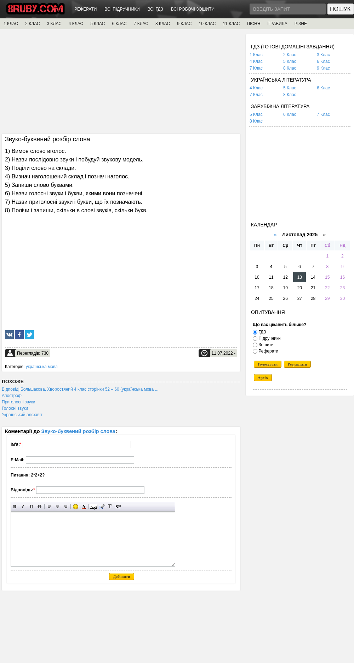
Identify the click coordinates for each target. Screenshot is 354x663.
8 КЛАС (162, 23)
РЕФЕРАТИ (85, 9)
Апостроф (12, 395)
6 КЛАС (119, 23)
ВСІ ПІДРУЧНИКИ (121, 9)
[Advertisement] (121, 83)
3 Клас (323, 54)
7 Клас (256, 68)
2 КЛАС (32, 23)
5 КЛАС (97, 23)
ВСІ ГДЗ (155, 9)
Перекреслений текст (39, 506)
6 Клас (323, 61)
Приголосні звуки (18, 401)
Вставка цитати (102, 506)
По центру (57, 506)
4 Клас (256, 61)
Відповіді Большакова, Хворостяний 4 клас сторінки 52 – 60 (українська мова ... (80, 389)
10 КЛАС (207, 23)
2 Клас (289, 54)
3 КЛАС (54, 23)
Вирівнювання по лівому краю (49, 506)
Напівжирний (15, 506)
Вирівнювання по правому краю (66, 506)
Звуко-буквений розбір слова (78, 431)
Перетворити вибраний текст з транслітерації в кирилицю (110, 506)
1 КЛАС (11, 23)
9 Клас (323, 68)
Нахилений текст (23, 506)
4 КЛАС (76, 23)
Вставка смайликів (76, 506)
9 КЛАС (184, 23)
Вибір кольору (84, 506)
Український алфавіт (22, 414)
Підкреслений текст (31, 506)
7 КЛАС (141, 23)
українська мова (42, 366)
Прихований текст (94, 506)
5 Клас (289, 61)
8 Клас (289, 68)
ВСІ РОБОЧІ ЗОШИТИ (193, 9)
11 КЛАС (231, 23)
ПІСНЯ (253, 23)
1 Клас (256, 54)
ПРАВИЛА (277, 23)
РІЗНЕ (301, 23)
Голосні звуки (15, 408)
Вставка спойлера (118, 506)
